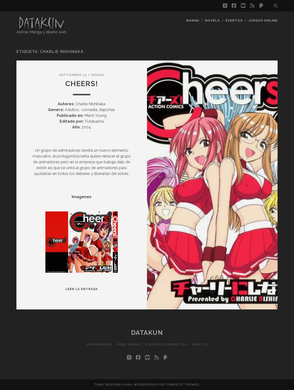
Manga (192, 20)
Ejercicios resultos (166, 344)
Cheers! (81, 83)
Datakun (147, 332)
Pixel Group (129, 344)
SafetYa (200, 344)
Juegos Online (263, 20)
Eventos (234, 20)
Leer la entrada (81, 289)
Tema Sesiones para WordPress (125, 384)
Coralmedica (99, 344)
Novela (212, 20)
